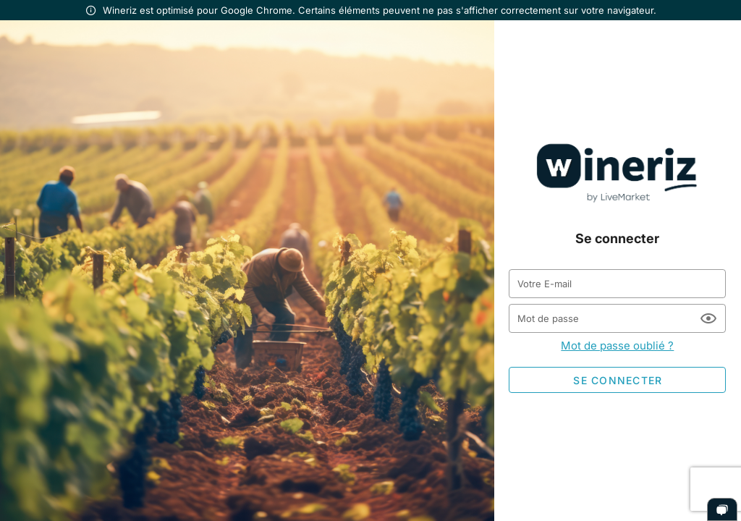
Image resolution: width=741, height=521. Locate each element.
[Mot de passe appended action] (708, 318)
